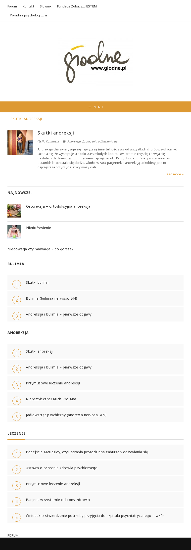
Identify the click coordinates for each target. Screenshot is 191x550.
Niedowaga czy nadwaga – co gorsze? (40, 249)
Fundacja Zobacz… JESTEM (77, 6)
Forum (12, 6)
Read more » (174, 174)
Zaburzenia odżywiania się (99, 141)
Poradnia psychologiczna (29, 15)
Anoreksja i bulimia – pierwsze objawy (59, 314)
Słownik (45, 6)
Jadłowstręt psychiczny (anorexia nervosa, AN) (66, 414)
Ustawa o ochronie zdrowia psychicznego (61, 467)
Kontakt (28, 6)
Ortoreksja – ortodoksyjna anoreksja (58, 206)
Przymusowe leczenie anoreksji (53, 383)
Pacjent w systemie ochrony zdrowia (58, 499)
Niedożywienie (38, 227)
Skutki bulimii (37, 282)
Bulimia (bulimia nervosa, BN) (51, 298)
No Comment (50, 141)
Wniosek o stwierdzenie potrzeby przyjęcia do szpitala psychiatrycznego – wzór (95, 515)
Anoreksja (74, 141)
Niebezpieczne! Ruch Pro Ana (51, 399)
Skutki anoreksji (56, 133)
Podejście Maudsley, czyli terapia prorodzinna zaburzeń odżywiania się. (87, 452)
